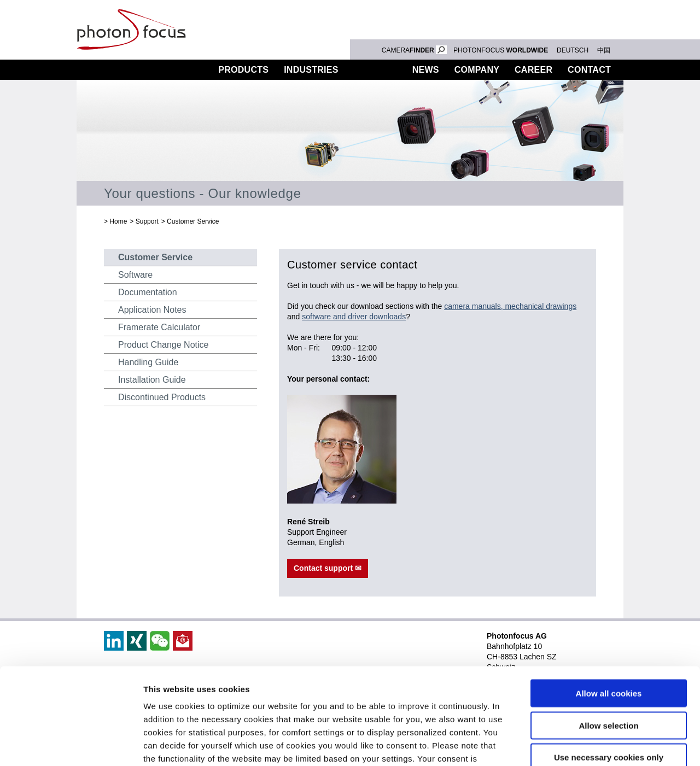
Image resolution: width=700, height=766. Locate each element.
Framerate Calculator (159, 327)
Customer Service (193, 221)
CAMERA (414, 50)
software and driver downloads (354, 316)
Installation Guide (152, 379)
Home (118, 221)
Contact (589, 69)
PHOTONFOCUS (500, 50)
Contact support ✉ (327, 568)
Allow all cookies (609, 597)
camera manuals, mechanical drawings (510, 306)
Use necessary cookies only (608, 661)
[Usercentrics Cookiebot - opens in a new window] (71, 744)
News (425, 69)
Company (476, 69)
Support (375, 69)
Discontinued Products (162, 397)
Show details (574, 744)
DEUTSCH (572, 50)
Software (135, 274)
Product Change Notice (163, 344)
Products (243, 69)
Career (533, 69)
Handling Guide (148, 362)
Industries (311, 69)
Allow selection (608, 629)
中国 (603, 50)
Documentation (147, 292)
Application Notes (152, 309)
